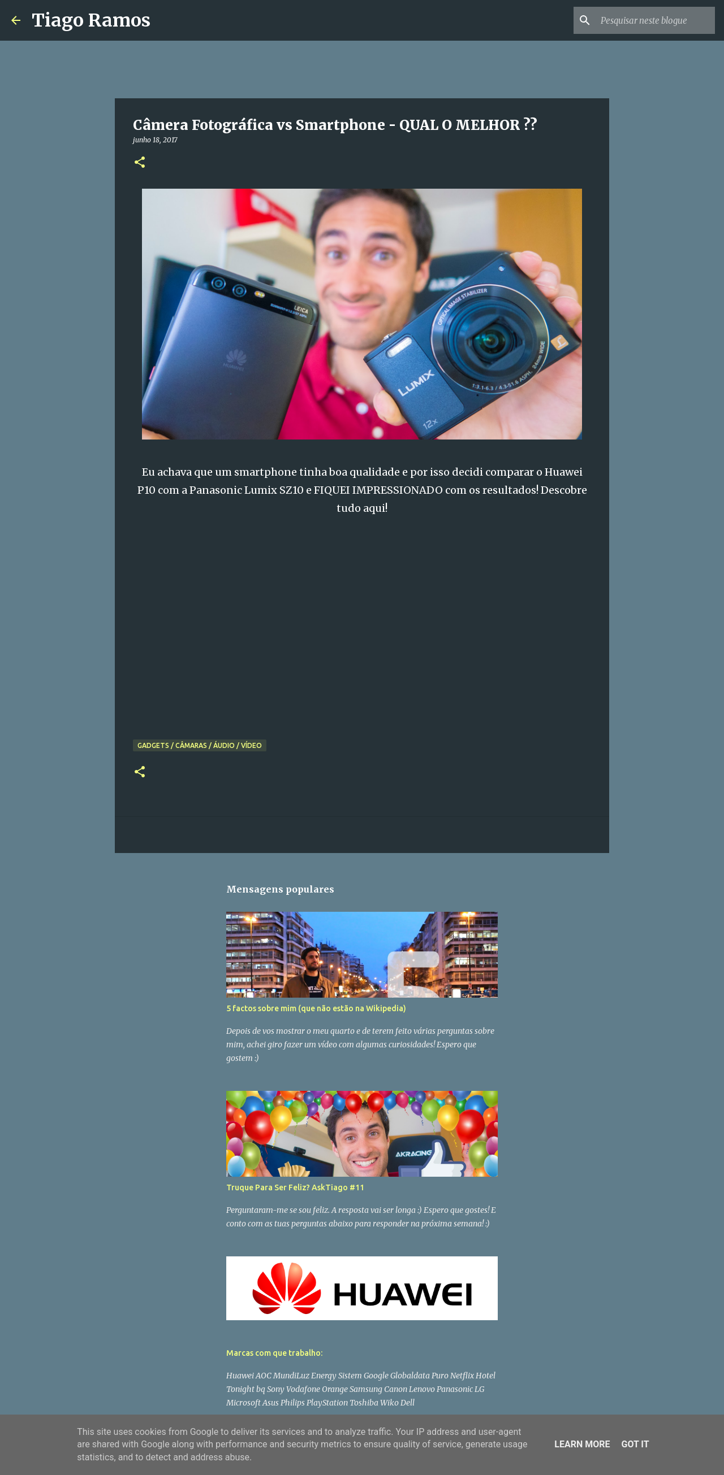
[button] (139, 163)
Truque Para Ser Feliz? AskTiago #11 (295, 1187)
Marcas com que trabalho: (274, 1352)
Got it (635, 1444)
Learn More (582, 1444)
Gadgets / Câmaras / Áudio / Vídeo (199, 745)
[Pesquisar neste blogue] (655, 20)
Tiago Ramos (91, 20)
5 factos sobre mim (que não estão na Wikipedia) (316, 1008)
